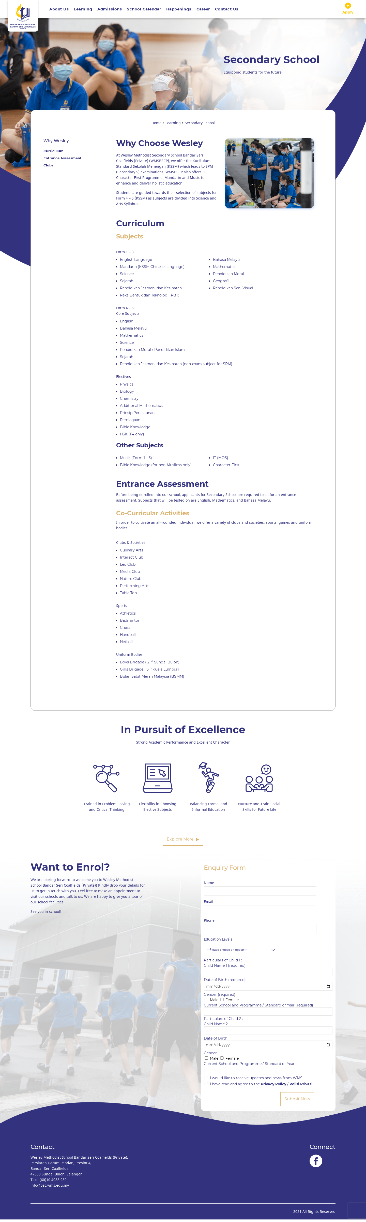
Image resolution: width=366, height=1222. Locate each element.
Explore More (180, 841)
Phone (209, 922)
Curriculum (53, 153)
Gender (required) (219, 997)
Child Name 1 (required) (268, 971)
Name (209, 885)
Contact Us (226, 10)
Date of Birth (268, 1044)
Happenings (178, 10)
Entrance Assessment (62, 161)
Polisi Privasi (300, 1086)
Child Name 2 (268, 1029)
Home (156, 125)
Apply (347, 10)
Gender (210, 1055)
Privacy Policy (273, 1086)
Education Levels (218, 941)
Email (208, 904)
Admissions (109, 10)
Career (203, 10)
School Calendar (144, 10)
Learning (83, 10)
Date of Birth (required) (268, 985)
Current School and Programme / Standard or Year (268, 1069)
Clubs (48, 168)
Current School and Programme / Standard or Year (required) (268, 1010)
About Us (59, 10)
